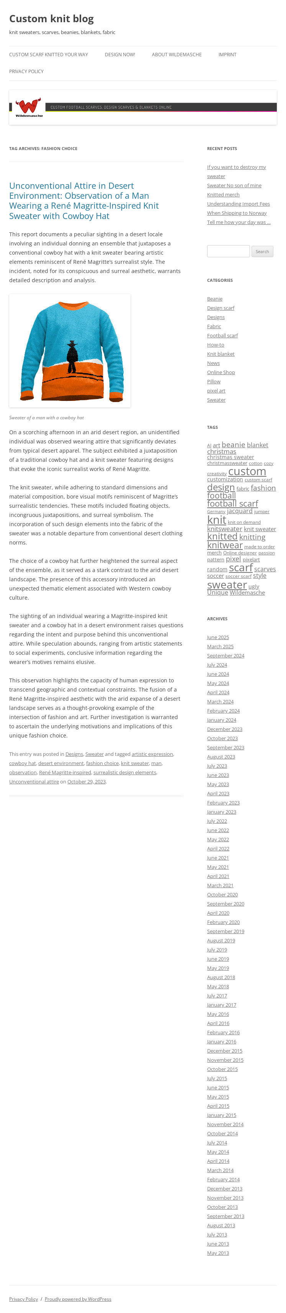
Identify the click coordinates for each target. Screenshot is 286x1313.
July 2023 (217, 765)
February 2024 (223, 710)
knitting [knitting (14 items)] (252, 536)
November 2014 (225, 1124)
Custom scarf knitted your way (48, 54)
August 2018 (221, 977)
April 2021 (218, 876)
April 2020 (218, 912)
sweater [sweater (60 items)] (227, 584)
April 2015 (218, 1105)
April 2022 (218, 848)
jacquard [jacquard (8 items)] (240, 511)
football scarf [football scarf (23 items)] (232, 503)
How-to (215, 344)
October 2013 (222, 1206)
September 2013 (225, 1216)
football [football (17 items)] (221, 495)
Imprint (228, 54)
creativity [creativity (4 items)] (217, 473)
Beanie (214, 298)
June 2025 (218, 637)
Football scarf (222, 335)
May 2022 (218, 839)
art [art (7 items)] (216, 445)
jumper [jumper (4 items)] (262, 511)
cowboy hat (22, 763)
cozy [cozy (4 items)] (268, 463)
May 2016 (218, 1014)
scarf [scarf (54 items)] (241, 567)
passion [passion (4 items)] (266, 552)
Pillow (214, 381)
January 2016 (221, 1041)
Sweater (94, 754)
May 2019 (218, 968)
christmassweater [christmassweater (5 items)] (227, 462)
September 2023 (225, 747)
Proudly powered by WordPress (78, 1299)
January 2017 (221, 1004)
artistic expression (152, 754)
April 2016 (218, 1023)
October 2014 (222, 1133)
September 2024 (225, 655)
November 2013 (225, 1197)
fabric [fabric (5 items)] (243, 488)
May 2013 (218, 1252)
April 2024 (218, 692)
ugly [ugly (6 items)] (253, 586)
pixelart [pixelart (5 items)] (251, 559)
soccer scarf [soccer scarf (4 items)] (239, 576)
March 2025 (220, 646)
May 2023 (218, 784)
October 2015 (222, 1069)
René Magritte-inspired (65, 772)
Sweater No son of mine (234, 185)
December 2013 (224, 1188)
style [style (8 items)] (259, 575)
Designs (74, 754)
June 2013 (218, 1243)
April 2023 (218, 793)
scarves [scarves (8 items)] (265, 569)
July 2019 (217, 949)
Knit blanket (221, 353)
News (213, 363)
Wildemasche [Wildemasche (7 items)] (247, 592)
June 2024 (218, 673)
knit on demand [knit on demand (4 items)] (244, 522)
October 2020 (222, 894)
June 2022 (218, 830)
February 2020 (223, 922)
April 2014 (218, 1161)
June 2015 (218, 1087)
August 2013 (221, 1225)
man (156, 763)
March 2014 (220, 1170)
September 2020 (225, 903)
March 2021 (220, 885)
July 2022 (217, 821)
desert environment (61, 763)
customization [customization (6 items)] (225, 479)
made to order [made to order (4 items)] (259, 546)
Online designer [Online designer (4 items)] (240, 552)
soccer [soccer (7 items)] (215, 575)
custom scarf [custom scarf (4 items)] (258, 479)
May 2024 (218, 683)
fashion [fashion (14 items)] (263, 487)
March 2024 (220, 701)
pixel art (216, 390)
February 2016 (223, 1032)
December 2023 (224, 729)
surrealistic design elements (124, 772)
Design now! (120, 54)
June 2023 (218, 775)
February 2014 (223, 1179)
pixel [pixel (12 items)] (233, 558)
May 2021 (218, 866)
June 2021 (218, 857)
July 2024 (217, 664)
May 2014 (218, 1151)
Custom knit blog (51, 18)
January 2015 (221, 1115)
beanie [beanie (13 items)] (233, 445)
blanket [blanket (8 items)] (257, 445)
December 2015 (224, 1050)
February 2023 (223, 802)
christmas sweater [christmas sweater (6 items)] (230, 457)
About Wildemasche (177, 54)
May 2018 (218, 986)
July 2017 (217, 995)
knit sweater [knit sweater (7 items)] (260, 529)
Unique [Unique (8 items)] (217, 592)
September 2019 (225, 931)
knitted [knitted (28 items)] (222, 536)
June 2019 (218, 958)
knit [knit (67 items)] (216, 519)
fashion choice (102, 763)
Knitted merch (223, 194)
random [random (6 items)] (217, 569)
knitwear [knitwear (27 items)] (225, 545)
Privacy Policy (26, 71)
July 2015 (217, 1078)
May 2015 (218, 1096)
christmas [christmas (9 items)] (221, 451)
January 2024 (221, 719)
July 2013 (217, 1234)
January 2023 (221, 811)
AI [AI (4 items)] (209, 445)
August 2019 (221, 940)
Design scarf (220, 307)
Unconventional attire (34, 781)
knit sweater (135, 763)
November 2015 (225, 1059)
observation (23, 772)
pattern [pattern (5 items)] (215, 559)
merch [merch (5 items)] (214, 552)
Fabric (214, 326)
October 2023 (222, 738)
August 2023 (221, 756)
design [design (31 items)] (221, 487)
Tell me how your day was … (239, 222)
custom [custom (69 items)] (247, 471)
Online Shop (221, 372)
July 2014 (217, 1142)
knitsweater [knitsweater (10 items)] (224, 528)
